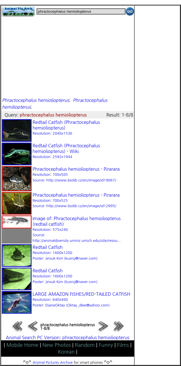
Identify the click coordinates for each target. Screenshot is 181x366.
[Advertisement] (67, 56)
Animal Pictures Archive (53, 362)
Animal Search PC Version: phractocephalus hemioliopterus (68, 337)
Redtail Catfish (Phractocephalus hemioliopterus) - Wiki (66, 151)
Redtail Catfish (65, 252)
